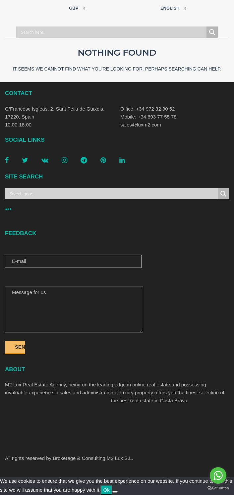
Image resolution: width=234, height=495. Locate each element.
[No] (115, 492)
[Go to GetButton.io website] (218, 488)
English (166, 8)
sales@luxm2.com (140, 124)
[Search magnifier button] (212, 32)
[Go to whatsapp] (218, 475)
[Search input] (113, 32)
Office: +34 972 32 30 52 (147, 109)
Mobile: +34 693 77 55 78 (148, 117)
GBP (69, 8)
